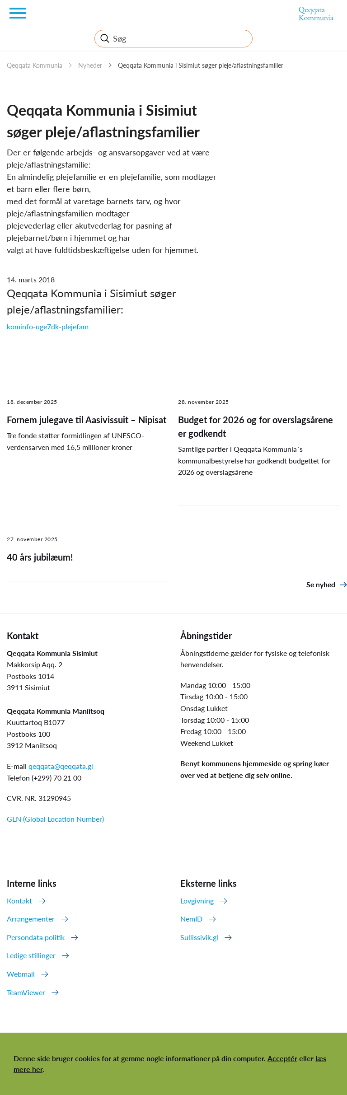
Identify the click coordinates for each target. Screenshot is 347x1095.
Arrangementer (31, 918)
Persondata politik (36, 937)
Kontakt (19, 900)
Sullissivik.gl (199, 937)
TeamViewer (26, 992)
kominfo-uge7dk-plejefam (48, 326)
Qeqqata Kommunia (34, 65)
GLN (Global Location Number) (55, 818)
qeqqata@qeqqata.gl (60, 766)
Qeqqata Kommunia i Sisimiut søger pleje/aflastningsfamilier (200, 65)
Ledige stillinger (31, 955)
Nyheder (90, 65)
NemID (191, 918)
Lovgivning (197, 900)
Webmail (21, 973)
